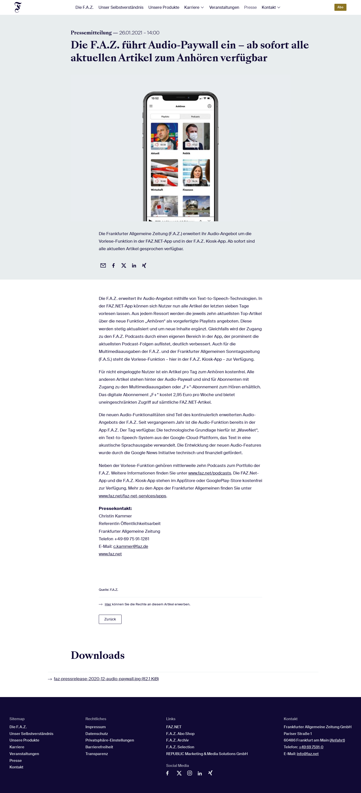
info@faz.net (308, 753)
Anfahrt (337, 740)
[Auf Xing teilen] (143, 264)
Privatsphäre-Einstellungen (109, 740)
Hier (108, 604)
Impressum (95, 726)
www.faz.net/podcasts (209, 473)
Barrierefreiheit (99, 747)
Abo (340, 7)
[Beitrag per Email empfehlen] (102, 264)
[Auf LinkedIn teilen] (133, 264)
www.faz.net (110, 554)
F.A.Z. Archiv (177, 740)
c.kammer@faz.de (130, 546)
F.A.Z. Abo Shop (180, 733)
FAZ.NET (174, 726)
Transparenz (96, 753)
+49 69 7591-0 (311, 747)
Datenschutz (96, 733)
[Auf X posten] (122, 264)
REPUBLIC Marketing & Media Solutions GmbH (207, 753)
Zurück (110, 619)
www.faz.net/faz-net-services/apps (132, 496)
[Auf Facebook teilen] (112, 264)
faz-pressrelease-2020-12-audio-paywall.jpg (106, 678)
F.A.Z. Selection (180, 747)
